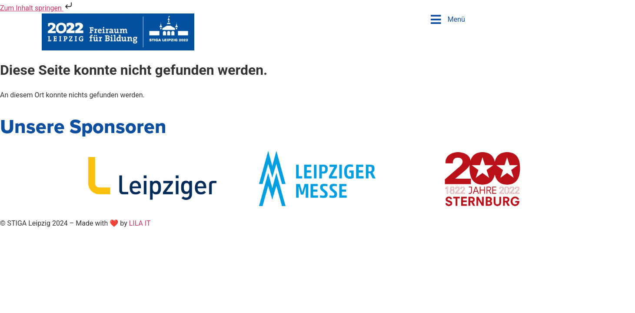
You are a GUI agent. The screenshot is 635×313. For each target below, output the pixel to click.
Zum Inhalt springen (37, 8)
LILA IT (140, 223)
